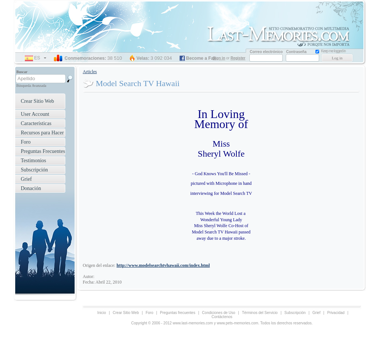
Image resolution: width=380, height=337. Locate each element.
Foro (25, 142)
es (40, 58)
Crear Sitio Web (37, 101)
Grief (26, 179)
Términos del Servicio (260, 313)
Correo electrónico (266, 52)
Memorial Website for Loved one (281, 35)
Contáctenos (222, 317)
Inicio (101, 313)
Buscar (21, 72)
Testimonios (33, 160)
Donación (31, 188)
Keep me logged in (333, 51)
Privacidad (336, 313)
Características (36, 123)
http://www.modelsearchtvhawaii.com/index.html (163, 265)
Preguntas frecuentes (177, 313)
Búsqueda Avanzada (31, 86)
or (229, 58)
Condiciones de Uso (218, 313)
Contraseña (296, 52)
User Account (35, 114)
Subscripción (34, 170)
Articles (90, 71)
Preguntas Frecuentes (43, 151)
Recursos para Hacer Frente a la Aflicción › (39, 133)
